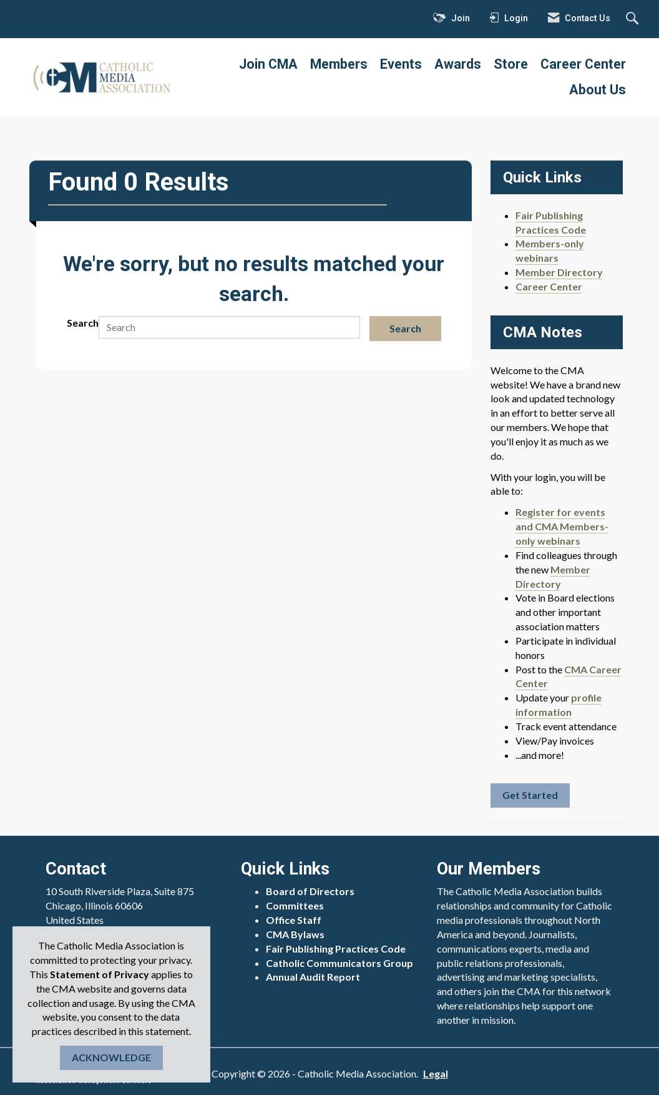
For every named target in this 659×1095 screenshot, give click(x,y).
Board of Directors (310, 891)
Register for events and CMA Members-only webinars (561, 526)
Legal (435, 1073)
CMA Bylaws (295, 934)
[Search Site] (634, 19)
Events (401, 64)
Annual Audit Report (313, 977)
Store (511, 64)
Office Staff (293, 920)
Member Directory (559, 272)
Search (83, 323)
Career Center (583, 64)
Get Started (530, 795)
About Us (597, 89)
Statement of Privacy (99, 974)
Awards (457, 64)
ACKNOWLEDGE (111, 1057)
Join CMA (268, 64)
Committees (295, 905)
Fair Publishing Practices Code (336, 948)
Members (339, 64)
